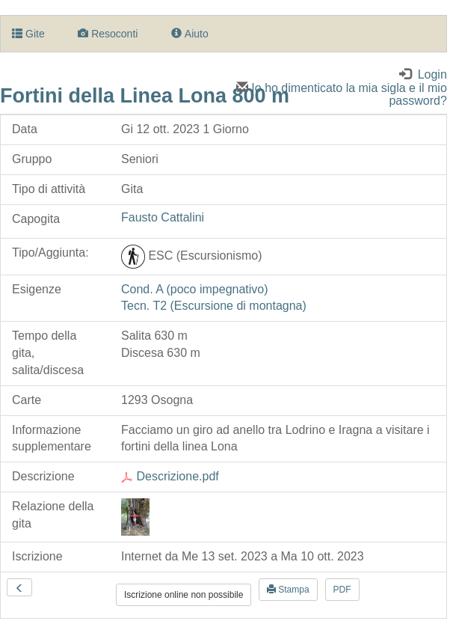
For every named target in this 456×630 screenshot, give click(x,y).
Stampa (288, 589)
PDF (342, 589)
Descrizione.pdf (170, 476)
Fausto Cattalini (162, 217)
